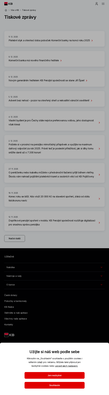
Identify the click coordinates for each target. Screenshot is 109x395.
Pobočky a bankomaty (15, 301)
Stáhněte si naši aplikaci (16, 312)
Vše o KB (15, 10)
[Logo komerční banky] (10, 4)
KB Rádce (9, 307)
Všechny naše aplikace (15, 318)
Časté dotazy (10, 295)
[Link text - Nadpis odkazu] (9, 335)
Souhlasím (54, 385)
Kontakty (8, 324)
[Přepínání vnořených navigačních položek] (54, 267)
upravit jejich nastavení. (66, 366)
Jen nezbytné (55, 375)
